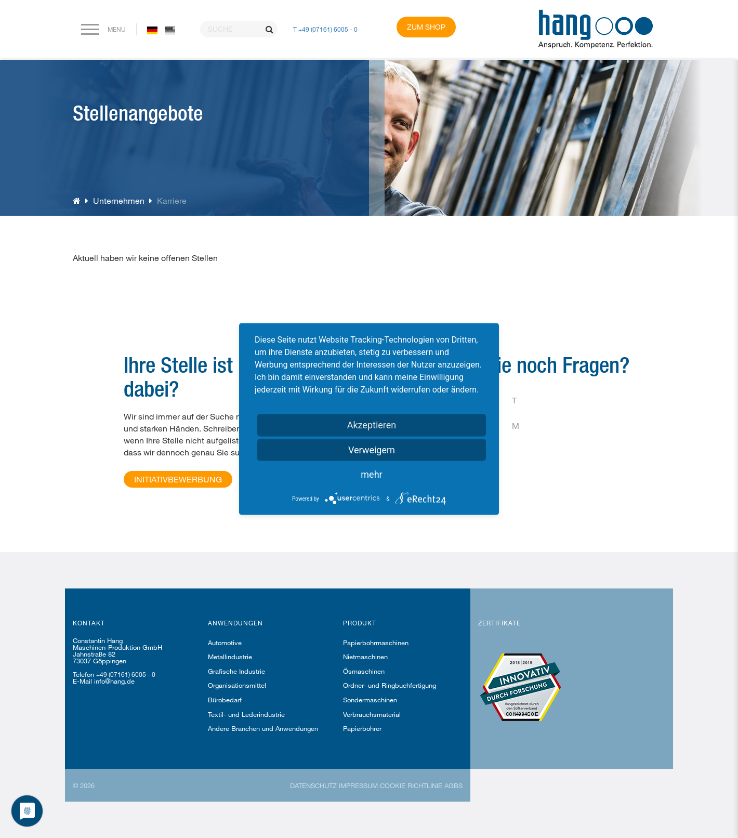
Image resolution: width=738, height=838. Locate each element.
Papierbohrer (362, 728)
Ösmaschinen (364, 671)
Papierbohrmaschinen (375, 642)
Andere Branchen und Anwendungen (263, 728)
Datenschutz (313, 785)
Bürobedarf (225, 700)
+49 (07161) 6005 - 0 (125, 674)
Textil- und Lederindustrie (246, 714)
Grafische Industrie (236, 671)
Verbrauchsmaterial (372, 714)
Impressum (358, 785)
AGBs (453, 785)
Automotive (225, 642)
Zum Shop (426, 26)
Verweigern (371, 449)
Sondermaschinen (370, 700)
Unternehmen (118, 200)
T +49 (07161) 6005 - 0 (325, 29)
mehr (371, 474)
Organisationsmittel (237, 685)
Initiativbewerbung (178, 479)
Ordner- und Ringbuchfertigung (389, 685)
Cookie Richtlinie (411, 785)
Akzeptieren (372, 425)
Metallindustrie (230, 656)
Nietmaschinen (365, 656)
